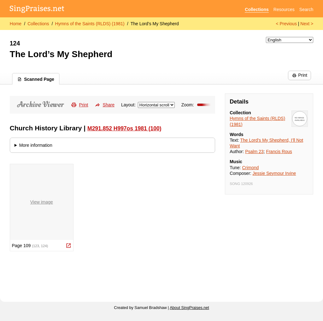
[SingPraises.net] (37, 9)
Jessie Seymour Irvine (274, 173)
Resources (284, 9)
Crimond (250, 167)
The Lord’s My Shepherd (155, 23)
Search (306, 9)
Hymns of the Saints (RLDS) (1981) (90, 23)
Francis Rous (279, 151)
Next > (306, 23)
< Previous (286, 23)
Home (15, 23)
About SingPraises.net (189, 308)
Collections (256, 9)
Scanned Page (35, 79)
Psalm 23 (254, 151)
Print (299, 75)
